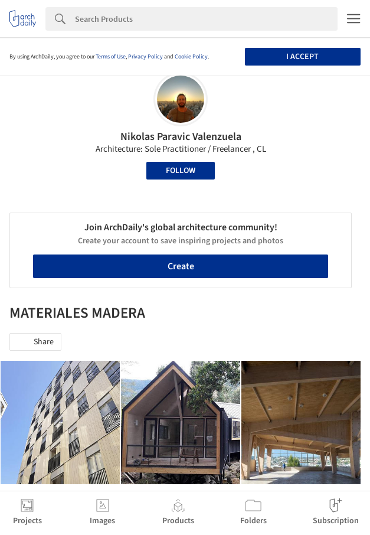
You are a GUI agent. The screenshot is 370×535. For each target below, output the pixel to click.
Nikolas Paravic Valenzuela (180, 136)
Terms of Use (111, 57)
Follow (180, 171)
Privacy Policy (145, 57)
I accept (302, 57)
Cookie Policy (191, 57)
